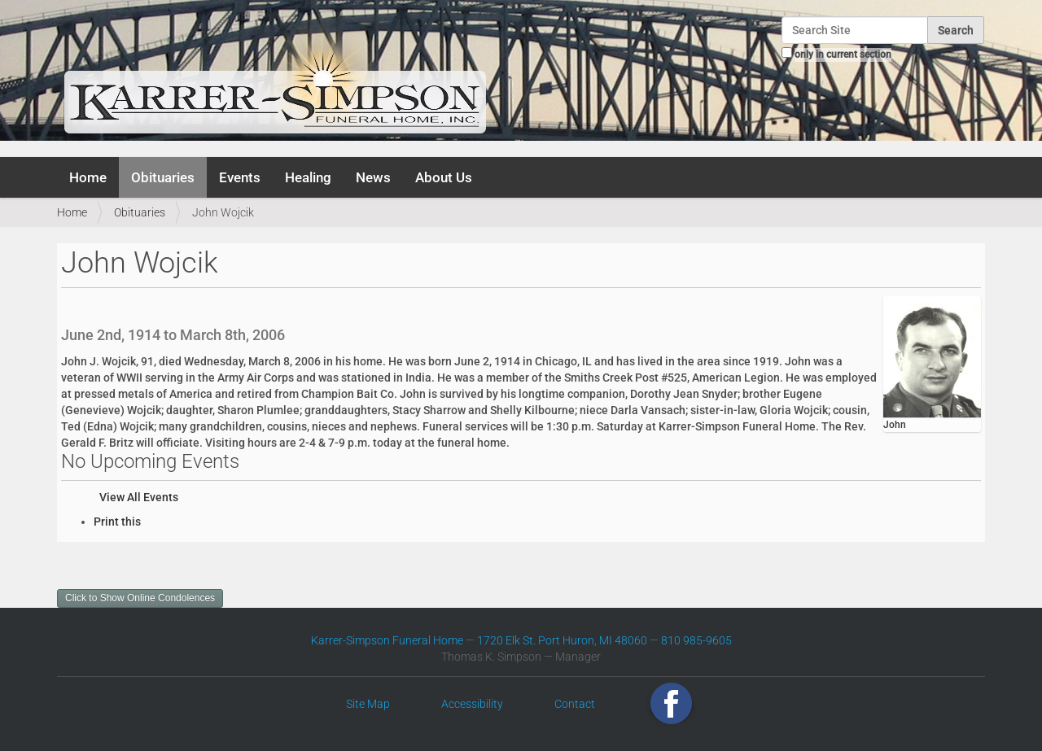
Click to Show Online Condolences (140, 598)
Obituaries (163, 177)
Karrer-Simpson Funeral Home (387, 640)
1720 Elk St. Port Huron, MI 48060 (562, 640)
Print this (117, 521)
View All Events (138, 497)
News (373, 177)
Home (88, 177)
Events (239, 177)
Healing (308, 177)
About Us (443, 177)
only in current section (843, 54)
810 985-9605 (696, 640)
